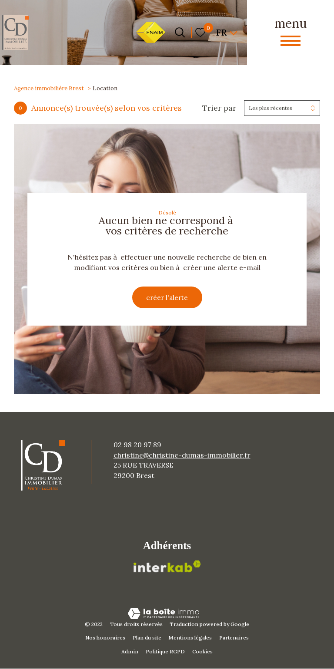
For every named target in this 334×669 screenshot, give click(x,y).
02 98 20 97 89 (137, 445)
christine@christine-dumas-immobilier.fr (182, 455)
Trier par (219, 108)
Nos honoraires (105, 638)
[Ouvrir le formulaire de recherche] (179, 32)
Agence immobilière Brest (49, 88)
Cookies (202, 652)
